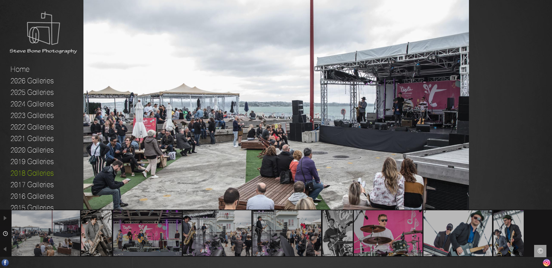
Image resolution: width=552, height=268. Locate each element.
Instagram (547, 263)
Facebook (5, 263)
